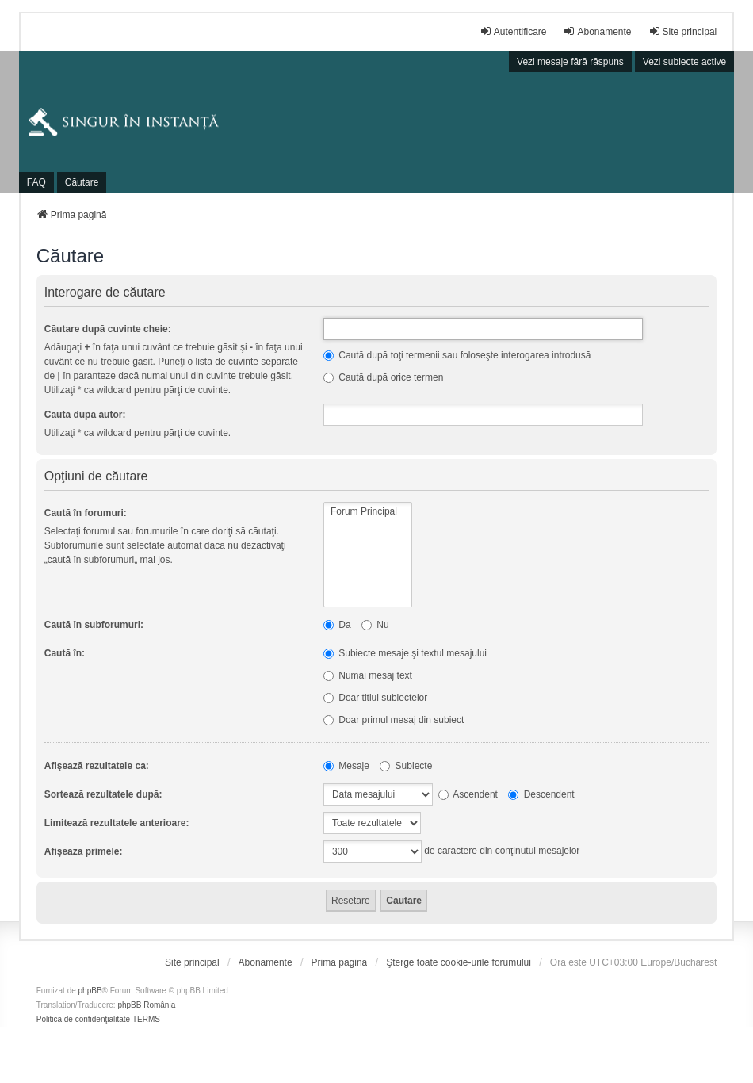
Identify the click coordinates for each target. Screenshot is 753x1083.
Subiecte (406, 765)
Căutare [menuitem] (82, 182)
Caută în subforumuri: (93, 624)
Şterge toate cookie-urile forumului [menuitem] (458, 962)
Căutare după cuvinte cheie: (107, 329)
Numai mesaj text (367, 675)
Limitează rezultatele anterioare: (116, 823)
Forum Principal (368, 512)
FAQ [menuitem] (36, 182)
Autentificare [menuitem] (513, 31)
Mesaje (346, 765)
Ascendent (468, 794)
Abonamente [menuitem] (597, 31)
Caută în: (64, 653)
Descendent (541, 794)
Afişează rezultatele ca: (96, 765)
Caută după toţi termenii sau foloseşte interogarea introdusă (457, 355)
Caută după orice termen (383, 377)
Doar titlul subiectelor (375, 697)
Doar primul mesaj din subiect (393, 719)
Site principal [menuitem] (682, 31)
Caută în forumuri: (85, 513)
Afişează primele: (83, 851)
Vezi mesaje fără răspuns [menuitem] (570, 61)
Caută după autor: (85, 414)
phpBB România (146, 1005)
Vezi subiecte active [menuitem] (684, 61)
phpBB (90, 990)
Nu (375, 624)
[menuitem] (192, 962)
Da (337, 624)
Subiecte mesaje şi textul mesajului (405, 653)
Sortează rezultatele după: (103, 794)
